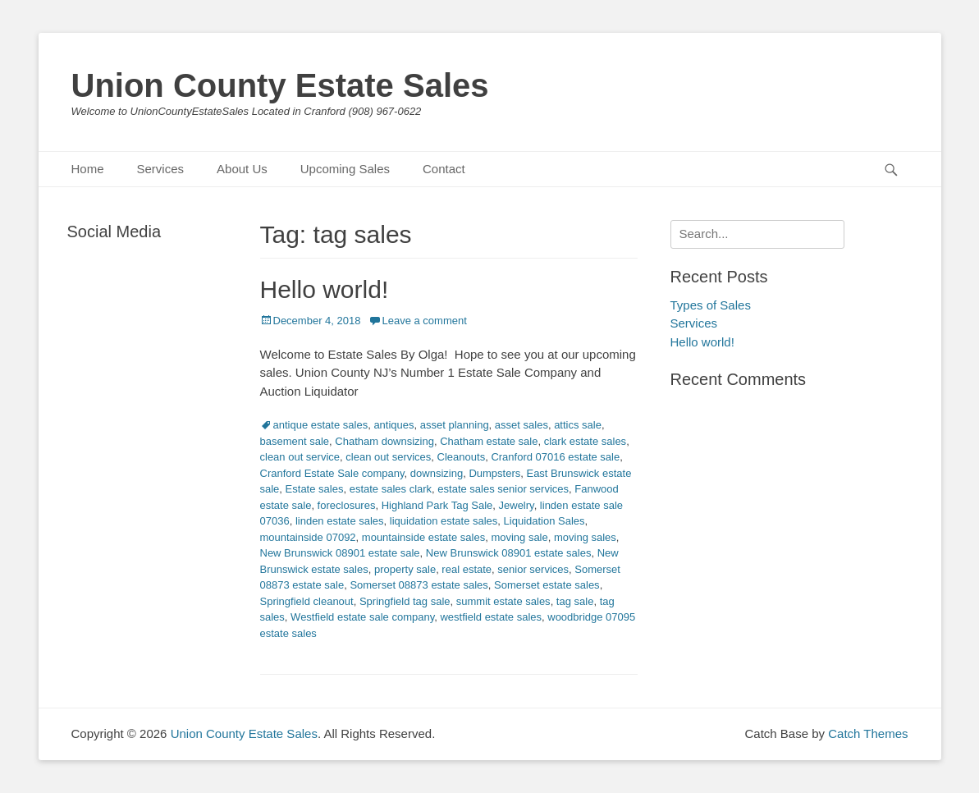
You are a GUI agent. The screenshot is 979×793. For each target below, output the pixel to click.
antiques (393, 425)
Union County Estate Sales (280, 85)
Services (161, 169)
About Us (242, 169)
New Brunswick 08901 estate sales (509, 553)
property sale (405, 569)
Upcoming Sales (345, 169)
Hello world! (324, 289)
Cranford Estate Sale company (332, 473)
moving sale (519, 537)
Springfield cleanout (307, 601)
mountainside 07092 (308, 537)
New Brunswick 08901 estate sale (340, 553)
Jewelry (516, 505)
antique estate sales (320, 425)
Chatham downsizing (384, 441)
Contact (444, 169)
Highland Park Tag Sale (437, 505)
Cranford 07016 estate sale (555, 457)
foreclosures (347, 505)
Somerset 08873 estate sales (418, 585)
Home (87, 169)
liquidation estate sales (444, 521)
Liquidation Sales (544, 521)
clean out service (300, 457)
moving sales (585, 537)
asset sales (521, 425)
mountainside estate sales (423, 537)
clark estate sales (585, 441)
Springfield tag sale (405, 601)
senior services (533, 569)
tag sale (575, 601)
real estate (466, 569)
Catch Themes (868, 733)
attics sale (578, 425)
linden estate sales (339, 521)
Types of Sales (710, 305)
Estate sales (315, 489)
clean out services (388, 457)
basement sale (295, 441)
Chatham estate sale (489, 441)
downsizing (436, 473)
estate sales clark (391, 489)
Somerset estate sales (547, 585)
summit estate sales (503, 601)
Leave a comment (424, 320)
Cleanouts (461, 457)
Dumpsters (494, 473)
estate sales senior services (503, 489)
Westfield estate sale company (362, 617)
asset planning (454, 425)
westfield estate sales (491, 617)
